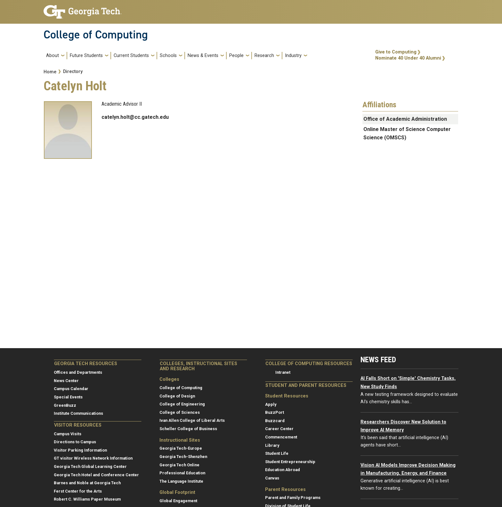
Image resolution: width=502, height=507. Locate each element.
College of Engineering (182, 404)
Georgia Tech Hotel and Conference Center (96, 474)
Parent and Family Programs (292, 497)
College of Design (177, 396)
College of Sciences (179, 412)
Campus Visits (67, 433)
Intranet (282, 372)
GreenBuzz (65, 405)
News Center (66, 380)
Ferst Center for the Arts (78, 491)
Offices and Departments (78, 372)
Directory (73, 71)
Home (50, 72)
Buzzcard (275, 420)
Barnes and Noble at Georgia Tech (87, 482)
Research (264, 55)
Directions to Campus (75, 441)
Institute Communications (78, 413)
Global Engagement (178, 500)
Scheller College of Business (188, 428)
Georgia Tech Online (179, 464)
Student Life (276, 453)
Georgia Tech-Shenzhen (183, 456)
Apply (270, 404)
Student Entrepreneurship (290, 461)
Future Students (86, 55)
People (236, 55)
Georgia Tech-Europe (180, 448)
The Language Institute (181, 481)
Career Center (279, 428)
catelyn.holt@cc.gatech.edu (135, 117)
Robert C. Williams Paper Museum (87, 499)
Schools (168, 55)
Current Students (131, 55)
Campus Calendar (71, 388)
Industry (293, 55)
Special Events (68, 397)
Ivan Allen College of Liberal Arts (192, 420)
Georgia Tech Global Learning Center (90, 466)
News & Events (203, 55)
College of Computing (96, 34)
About (52, 55)
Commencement (281, 437)
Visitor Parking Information (80, 450)
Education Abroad (282, 469)
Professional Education (182, 472)
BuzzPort (274, 412)
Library (272, 445)
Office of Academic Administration (405, 119)
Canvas (272, 478)
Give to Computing (396, 52)
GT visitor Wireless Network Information (93, 458)
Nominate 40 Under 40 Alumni (408, 58)
